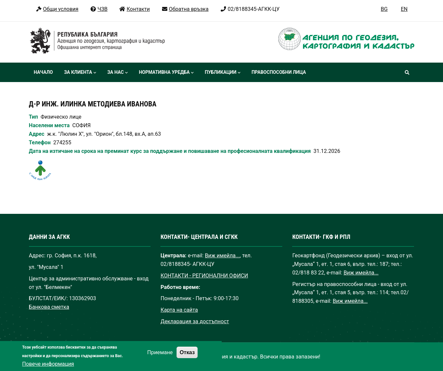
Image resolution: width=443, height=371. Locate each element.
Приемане (160, 358)
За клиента (80, 73)
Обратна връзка (184, 9)
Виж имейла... (222, 255)
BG (384, 9)
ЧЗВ (98, 9)
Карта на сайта (179, 310)
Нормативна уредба (166, 73)
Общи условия (57, 9)
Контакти (134, 9)
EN (404, 9)
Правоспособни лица (279, 72)
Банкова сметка (49, 307)
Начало (43, 72)
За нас (117, 73)
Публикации (222, 73)
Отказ (187, 357)
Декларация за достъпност (194, 321)
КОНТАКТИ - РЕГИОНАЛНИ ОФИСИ (204, 275)
